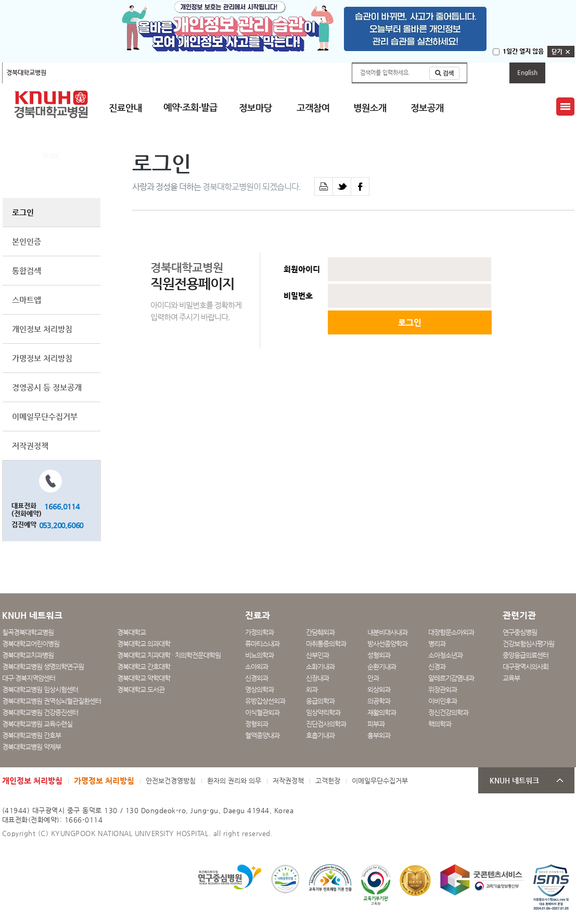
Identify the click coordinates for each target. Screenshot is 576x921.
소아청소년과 (445, 655)
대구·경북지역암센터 (28, 678)
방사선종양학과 (387, 644)
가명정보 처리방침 (42, 358)
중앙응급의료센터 (525, 655)
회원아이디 (302, 269)
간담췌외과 (320, 632)
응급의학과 (320, 701)
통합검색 (26, 270)
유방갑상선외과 (265, 701)
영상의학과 (259, 689)
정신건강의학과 (448, 712)
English (527, 72)
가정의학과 (259, 632)
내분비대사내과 (387, 632)
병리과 (436, 644)
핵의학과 (439, 724)
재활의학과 (381, 712)
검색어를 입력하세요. (385, 72)
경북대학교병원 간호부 (31, 735)
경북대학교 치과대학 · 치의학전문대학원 (169, 655)
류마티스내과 (262, 644)
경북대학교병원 (26, 72)
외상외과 (378, 689)
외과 (311, 689)
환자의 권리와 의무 (234, 781)
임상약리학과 (323, 712)
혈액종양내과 (262, 735)
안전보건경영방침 (171, 781)
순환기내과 (381, 666)
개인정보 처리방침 (42, 329)
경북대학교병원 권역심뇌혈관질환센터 (51, 701)
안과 (373, 678)
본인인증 (26, 241)
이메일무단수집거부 (45, 416)
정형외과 (256, 724)
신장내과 (317, 678)
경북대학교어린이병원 (141, 72)
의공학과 (378, 701)
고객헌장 (327, 781)
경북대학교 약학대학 (143, 678)
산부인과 (317, 655)
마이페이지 (488, 72)
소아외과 (256, 666)
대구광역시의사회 (525, 666)
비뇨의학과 (259, 655)
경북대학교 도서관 (140, 689)
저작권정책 (30, 445)
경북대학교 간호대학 (143, 666)
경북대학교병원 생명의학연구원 (43, 666)
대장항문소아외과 (451, 632)
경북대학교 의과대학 (143, 644)
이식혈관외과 (262, 712)
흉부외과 (378, 735)
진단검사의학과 (326, 724)
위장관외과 (442, 689)
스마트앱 (26, 299)
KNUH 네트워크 (514, 781)
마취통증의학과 (326, 644)
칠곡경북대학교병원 (79, 72)
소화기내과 (320, 666)
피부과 (376, 724)
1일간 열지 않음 (523, 51)
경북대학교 (131, 632)
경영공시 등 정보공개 (47, 387)
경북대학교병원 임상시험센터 (40, 689)
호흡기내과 (320, 735)
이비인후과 (442, 701)
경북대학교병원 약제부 (31, 747)
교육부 (511, 678)
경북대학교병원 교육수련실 (37, 724)
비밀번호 (298, 296)
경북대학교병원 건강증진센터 (40, 712)
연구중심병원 (520, 632)
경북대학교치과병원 (28, 655)
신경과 (436, 666)
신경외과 (256, 678)
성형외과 (378, 655)
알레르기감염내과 (451, 678)
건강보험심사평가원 (528, 644)
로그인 (23, 212)
